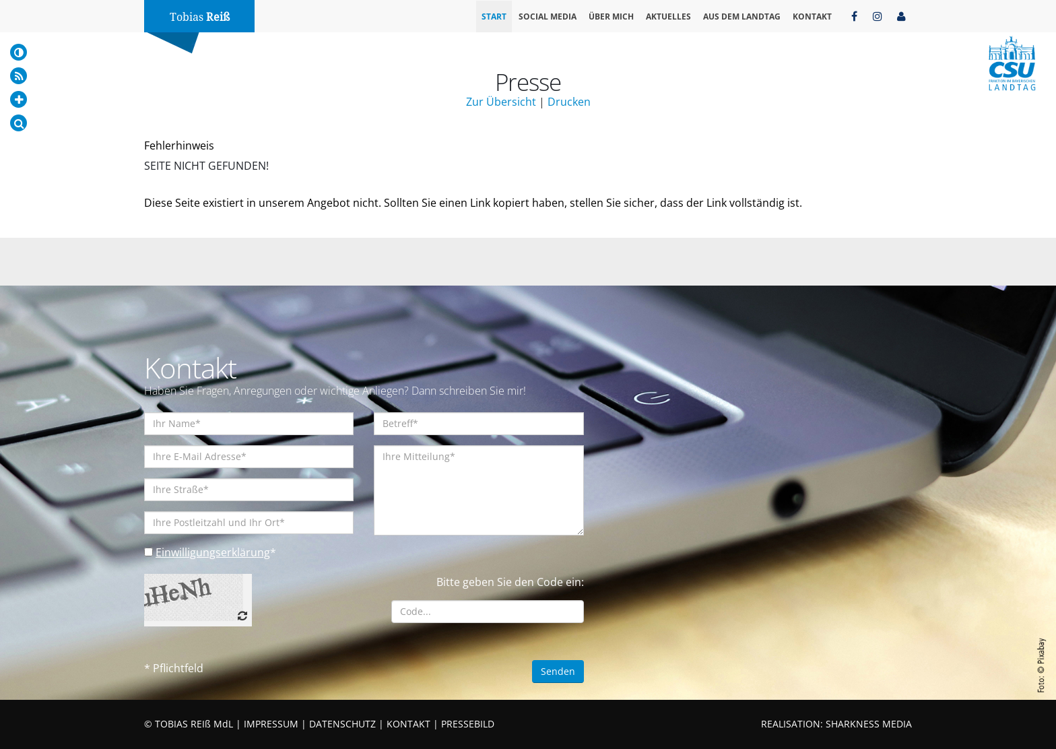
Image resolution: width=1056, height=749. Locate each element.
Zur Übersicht (501, 101)
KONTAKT (408, 723)
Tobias (200, 17)
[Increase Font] (18, 99)
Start (494, 16)
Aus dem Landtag (742, 16)
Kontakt (812, 16)
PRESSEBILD (467, 723)
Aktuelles (668, 16)
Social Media (547, 16)
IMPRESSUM (271, 723)
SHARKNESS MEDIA (869, 723)
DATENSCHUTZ (342, 723)
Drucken (569, 101)
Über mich (611, 16)
